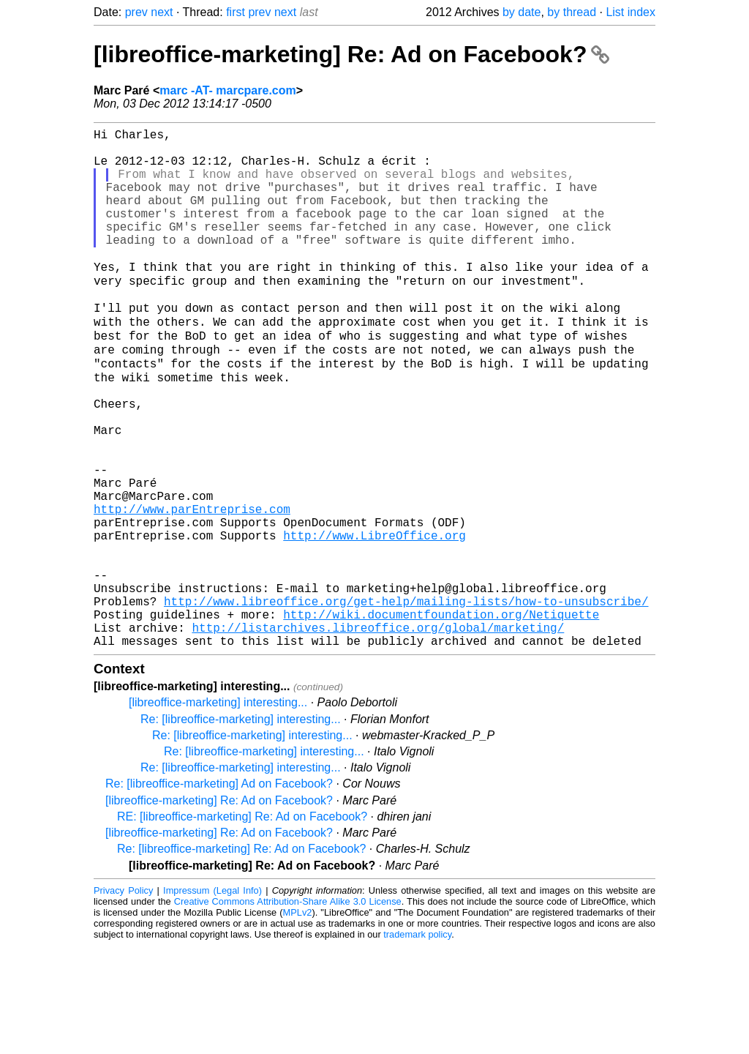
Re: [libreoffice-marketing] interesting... (240, 827)
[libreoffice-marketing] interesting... (218, 810)
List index (630, 12)
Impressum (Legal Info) (212, 998)
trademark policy (417, 1042)
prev (136, 12)
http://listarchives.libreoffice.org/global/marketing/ (378, 733)
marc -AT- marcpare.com (227, 90)
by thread (571, 12)
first (235, 12)
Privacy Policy (123, 998)
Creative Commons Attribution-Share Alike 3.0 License (288, 1009)
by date (522, 12)
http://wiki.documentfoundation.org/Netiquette (441, 717)
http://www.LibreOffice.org (374, 620)
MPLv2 (297, 1020)
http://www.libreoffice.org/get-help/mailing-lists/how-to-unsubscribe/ (406, 700)
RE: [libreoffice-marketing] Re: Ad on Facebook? (242, 925)
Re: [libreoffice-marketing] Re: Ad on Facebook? (241, 957)
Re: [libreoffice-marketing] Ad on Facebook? (219, 892)
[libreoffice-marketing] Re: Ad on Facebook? (351, 54)
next (162, 12)
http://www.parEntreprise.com (192, 588)
